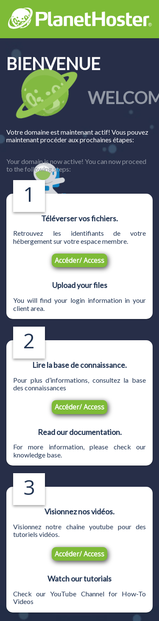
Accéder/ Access (79, 260)
